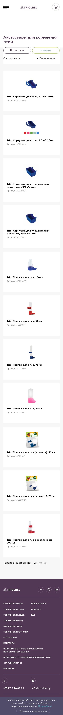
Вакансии (8, 669)
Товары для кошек (14, 615)
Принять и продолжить (33, 711)
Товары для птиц (13, 621)
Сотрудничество (13, 663)
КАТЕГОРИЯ (18, 50)
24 (35, 562)
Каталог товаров (13, 604)
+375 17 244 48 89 (13, 688)
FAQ (33, 615)
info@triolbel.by (41, 688)
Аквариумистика (12, 626)
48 (40, 562)
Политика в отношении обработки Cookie (27, 657)
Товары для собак (13, 609)
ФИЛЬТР (47, 50)
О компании (10, 638)
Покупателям (38, 604)
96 (45, 562)
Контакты (8, 643)
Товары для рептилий (15, 632)
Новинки (36, 609)
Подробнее (45, 706)
